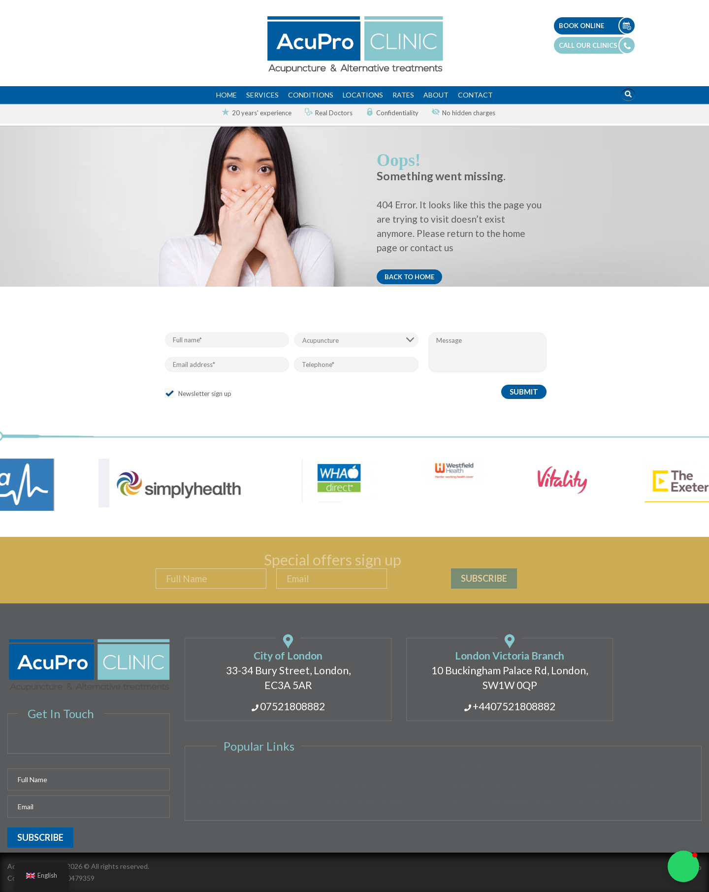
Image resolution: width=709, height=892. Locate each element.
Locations (363, 95)
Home (226, 95)
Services (262, 95)
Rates (403, 95)
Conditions (310, 95)
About (436, 95)
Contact (475, 95)
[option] (252, 113)
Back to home (409, 277)
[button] (683, 866)
